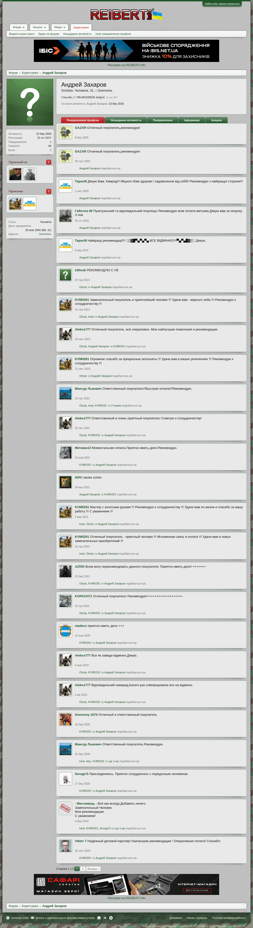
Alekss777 (83, 329)
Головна (99, 918)
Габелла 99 (84, 211)
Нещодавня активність (77, 33)
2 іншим (116, 405)
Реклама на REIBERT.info (126, 65)
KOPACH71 (83, 596)
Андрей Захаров (89, 168)
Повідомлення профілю (83, 120)
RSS (111, 918)
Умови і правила (197, 917)
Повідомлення (162, 120)
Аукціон (216, 120)
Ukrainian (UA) (19, 917)
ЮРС (79, 477)
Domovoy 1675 (86, 714)
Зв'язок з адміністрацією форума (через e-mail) (65, 917)
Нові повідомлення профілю (113, 33)
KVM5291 (82, 300)
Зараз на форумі (48, 33)
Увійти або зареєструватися (222, 3)
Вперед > (93, 868)
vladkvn (81, 626)
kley (88, 761)
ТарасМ (81, 181)
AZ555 (79, 566)
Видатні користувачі (21, 33)
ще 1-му (114, 761)
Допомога (175, 917)
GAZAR (80, 128)
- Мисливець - (86, 803)
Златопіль (45, 233)
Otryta (83, 287)
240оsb (80, 270)
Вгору (105, 918)
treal (90, 316)
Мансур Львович (88, 388)
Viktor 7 (80, 841)
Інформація (192, 120)
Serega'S (81, 774)
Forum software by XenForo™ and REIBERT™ (194, 926)
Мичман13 (83, 448)
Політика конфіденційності (229, 917)
